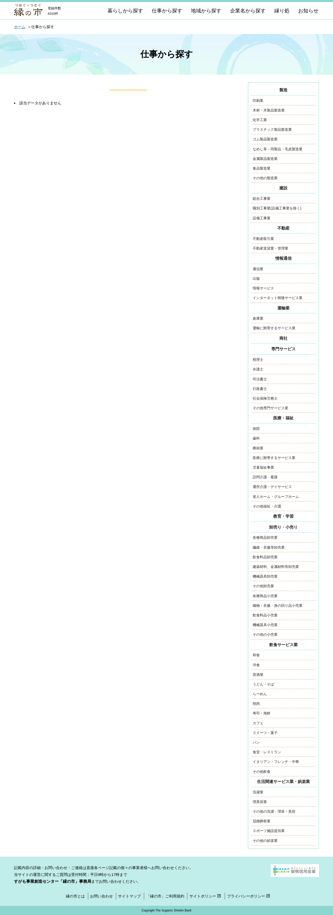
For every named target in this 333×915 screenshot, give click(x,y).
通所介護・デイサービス (272, 487)
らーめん (260, 694)
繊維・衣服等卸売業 (269, 547)
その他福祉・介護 (267, 506)
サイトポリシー (205, 896)
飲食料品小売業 (265, 615)
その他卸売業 (263, 586)
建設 (283, 188)
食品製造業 (261, 168)
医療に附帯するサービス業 (274, 458)
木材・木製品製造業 (269, 110)
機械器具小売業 (265, 625)
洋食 (256, 665)
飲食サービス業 (283, 645)
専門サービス (283, 349)
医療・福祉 (283, 418)
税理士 (258, 359)
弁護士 (258, 369)
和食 (256, 655)
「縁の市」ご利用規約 (165, 896)
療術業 (258, 448)
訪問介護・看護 (265, 477)
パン (256, 742)
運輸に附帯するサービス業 (274, 328)
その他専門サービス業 (270, 408)
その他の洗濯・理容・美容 (274, 811)
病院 (256, 429)
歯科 (256, 438)
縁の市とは (75, 896)
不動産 (283, 228)
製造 (283, 90)
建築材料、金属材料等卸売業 (276, 567)
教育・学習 (283, 516)
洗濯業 (258, 792)
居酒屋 (258, 675)
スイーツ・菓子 (265, 733)
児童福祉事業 (263, 467)
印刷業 (258, 101)
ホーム (19, 27)
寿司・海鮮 (261, 713)
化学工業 (260, 120)
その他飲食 (261, 772)
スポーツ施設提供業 (269, 831)
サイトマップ (129, 896)
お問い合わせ (101, 896)
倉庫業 (258, 318)
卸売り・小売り (283, 527)
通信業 (258, 269)
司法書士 (260, 379)
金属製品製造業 (265, 159)
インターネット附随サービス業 (277, 298)
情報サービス (263, 288)
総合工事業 (261, 199)
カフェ (258, 723)
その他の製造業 (265, 178)
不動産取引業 (263, 239)
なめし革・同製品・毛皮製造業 (277, 149)
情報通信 (283, 258)
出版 (256, 278)
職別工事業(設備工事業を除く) (277, 208)
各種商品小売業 (265, 596)
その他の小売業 (265, 634)
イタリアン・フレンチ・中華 (276, 762)
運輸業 (283, 308)
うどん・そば (263, 684)
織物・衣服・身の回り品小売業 (277, 605)
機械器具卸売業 (265, 576)
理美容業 (260, 802)
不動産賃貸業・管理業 (270, 248)
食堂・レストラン (267, 752)
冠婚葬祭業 (261, 821)
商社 (283, 338)
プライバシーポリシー (249, 896)
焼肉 (256, 703)
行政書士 (260, 389)
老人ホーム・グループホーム (276, 497)
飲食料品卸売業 (265, 557)
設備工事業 (261, 218)
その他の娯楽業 (265, 841)
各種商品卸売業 (265, 537)
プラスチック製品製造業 (272, 129)
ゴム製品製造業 (265, 139)
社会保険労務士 (265, 398)
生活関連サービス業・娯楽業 (283, 781)
